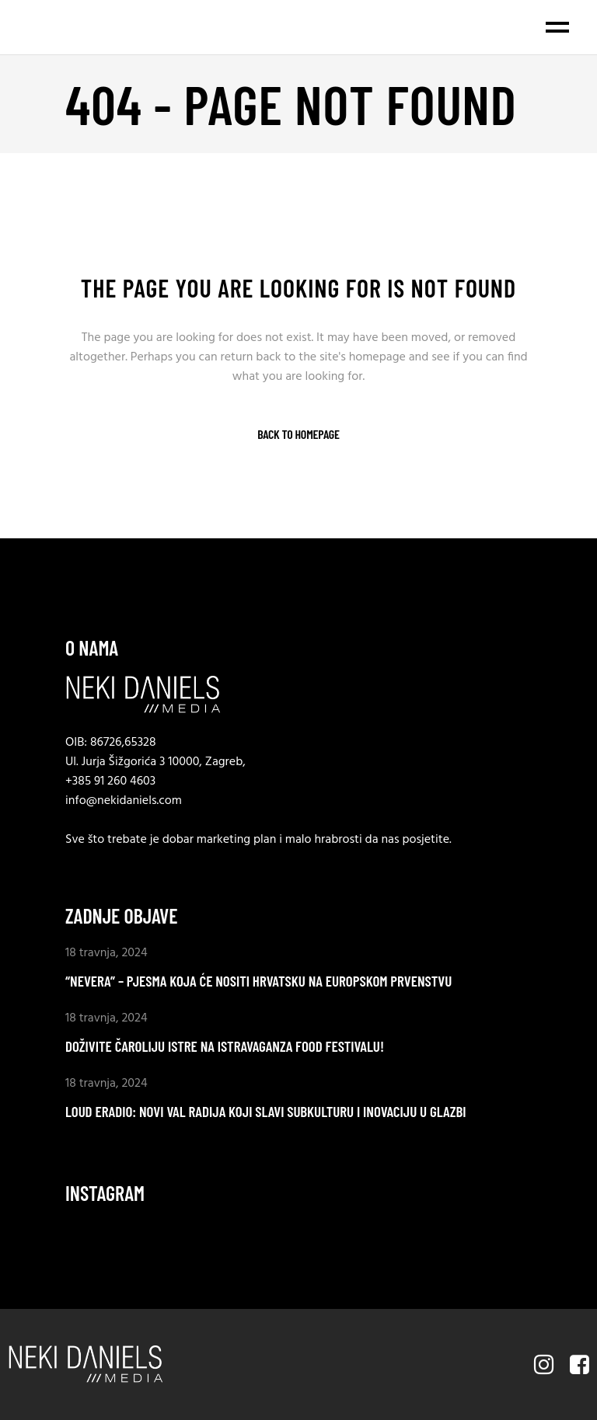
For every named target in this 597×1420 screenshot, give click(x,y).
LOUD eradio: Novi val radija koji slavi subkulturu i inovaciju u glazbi (265, 1111)
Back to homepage (298, 434)
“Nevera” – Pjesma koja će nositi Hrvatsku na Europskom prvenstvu (258, 981)
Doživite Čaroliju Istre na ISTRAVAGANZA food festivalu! (224, 1046)
